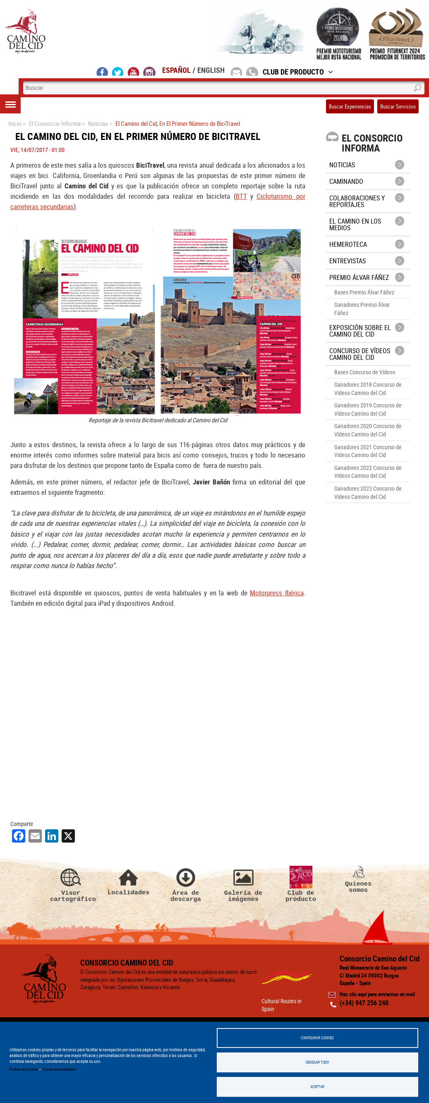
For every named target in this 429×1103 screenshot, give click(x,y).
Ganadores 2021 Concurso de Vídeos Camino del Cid (368, 451)
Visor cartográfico (70, 884)
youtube (133, 71)
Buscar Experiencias (350, 106)
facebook (102, 71)
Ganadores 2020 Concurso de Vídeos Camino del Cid (368, 430)
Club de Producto (298, 72)
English (211, 70)
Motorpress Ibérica (277, 592)
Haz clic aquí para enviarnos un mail (377, 994)
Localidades (128, 881)
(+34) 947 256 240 (364, 1002)
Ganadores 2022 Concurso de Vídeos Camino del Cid (368, 472)
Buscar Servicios (398, 106)
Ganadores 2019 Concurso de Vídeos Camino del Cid (368, 409)
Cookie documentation (59, 1069)
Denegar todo (317, 1062)
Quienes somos (358, 880)
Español (176, 70)
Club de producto (300, 884)
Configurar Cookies (317, 1038)
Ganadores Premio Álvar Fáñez (362, 309)
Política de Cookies (24, 1069)
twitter (118, 71)
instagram (149, 71)
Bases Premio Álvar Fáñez (364, 292)
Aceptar (317, 1086)
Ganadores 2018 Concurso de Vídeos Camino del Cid (368, 389)
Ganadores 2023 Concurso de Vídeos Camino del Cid (368, 492)
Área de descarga (185, 884)
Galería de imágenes (243, 884)
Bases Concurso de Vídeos (364, 372)
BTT (241, 196)
